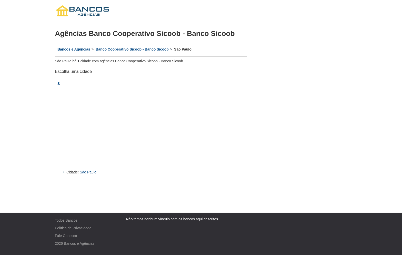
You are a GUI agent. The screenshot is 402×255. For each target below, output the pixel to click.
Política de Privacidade (73, 228)
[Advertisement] (151, 131)
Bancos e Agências (79, 243)
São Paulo (88, 172)
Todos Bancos (66, 220)
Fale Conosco (66, 236)
